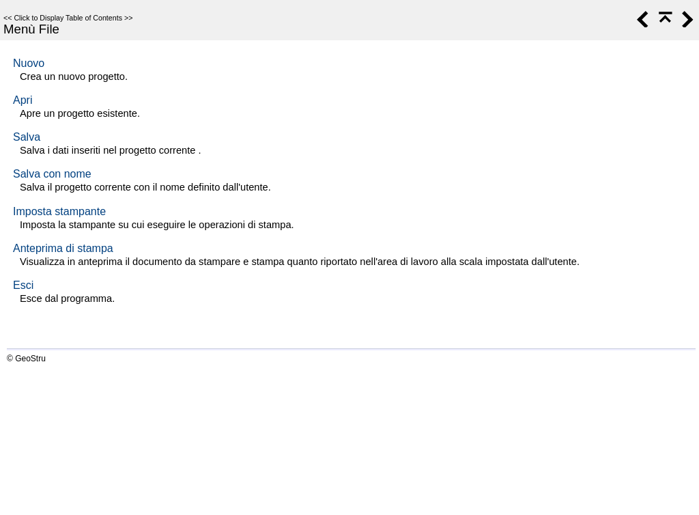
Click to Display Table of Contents (68, 18)
